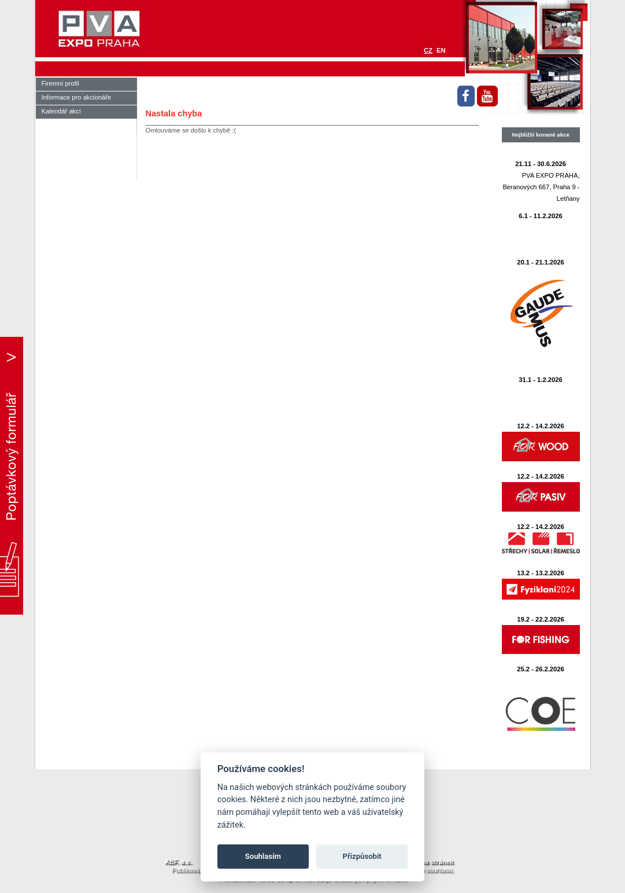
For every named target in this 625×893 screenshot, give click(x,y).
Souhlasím (263, 856)
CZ (428, 50)
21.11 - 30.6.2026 (540, 163)
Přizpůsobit (362, 856)
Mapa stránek (432, 861)
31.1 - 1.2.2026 (540, 379)
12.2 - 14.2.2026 (540, 425)
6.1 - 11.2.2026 (540, 215)
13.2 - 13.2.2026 (540, 572)
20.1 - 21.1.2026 (540, 262)
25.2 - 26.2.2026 (540, 669)
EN (441, 50)
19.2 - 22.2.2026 (540, 619)
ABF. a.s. (178, 861)
